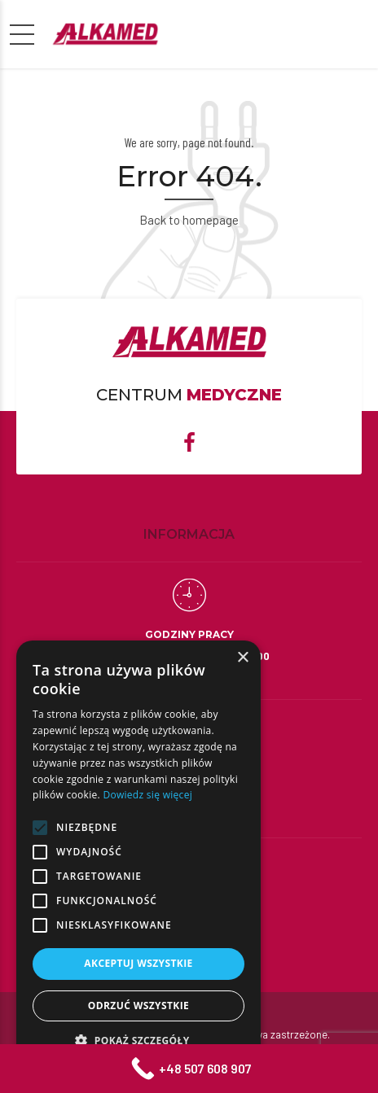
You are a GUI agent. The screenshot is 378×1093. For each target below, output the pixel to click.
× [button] (242, 658)
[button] (138, 1040)
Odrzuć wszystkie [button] (138, 1005)
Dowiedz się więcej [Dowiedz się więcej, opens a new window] (147, 795)
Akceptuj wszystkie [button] (138, 963)
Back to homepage (189, 219)
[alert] (138, 858)
